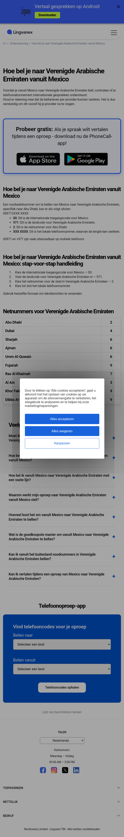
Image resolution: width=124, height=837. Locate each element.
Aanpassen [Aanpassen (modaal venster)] (62, 443)
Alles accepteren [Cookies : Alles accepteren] (62, 419)
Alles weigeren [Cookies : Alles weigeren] (61, 431)
